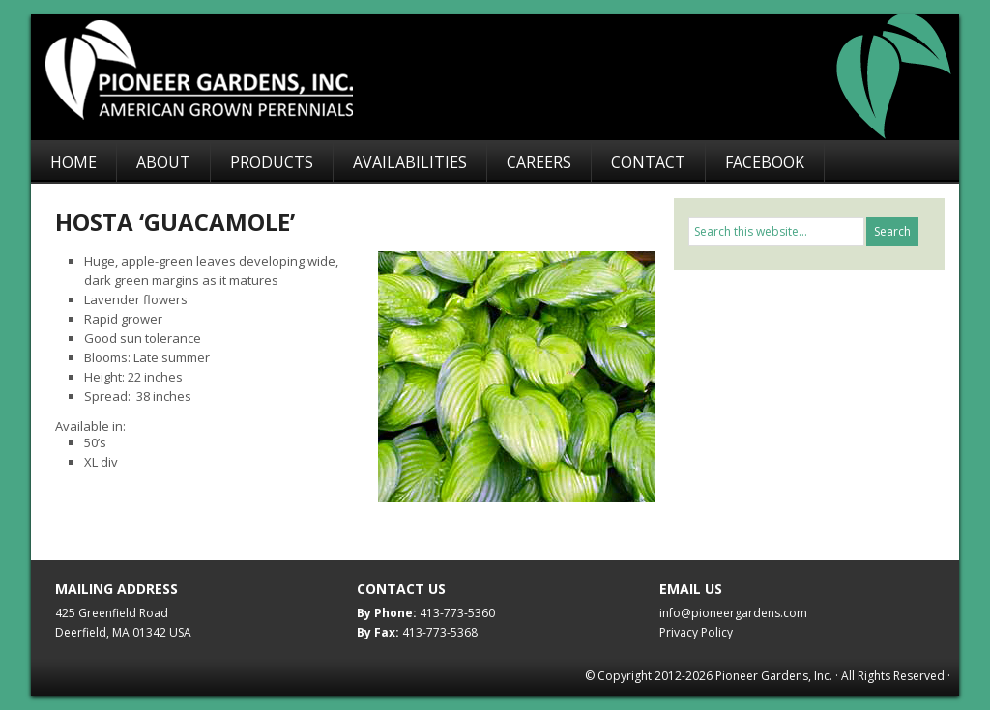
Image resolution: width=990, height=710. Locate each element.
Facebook (764, 162)
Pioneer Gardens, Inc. (505, 77)
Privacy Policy (696, 632)
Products (271, 162)
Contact (648, 162)
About (163, 162)
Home (73, 162)
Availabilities (410, 162)
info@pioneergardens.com (733, 613)
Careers (539, 162)
